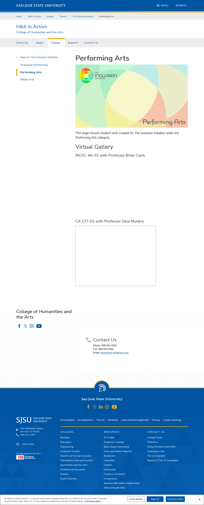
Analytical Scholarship (34, 65)
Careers (108, 465)
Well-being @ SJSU (115, 487)
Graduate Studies (70, 451)
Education (65, 442)
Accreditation (85, 420)
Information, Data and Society (76, 460)
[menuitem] (23, 42)
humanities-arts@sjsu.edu (114, 352)
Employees (110, 469)
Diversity (113, 420)
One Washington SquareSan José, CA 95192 (31, 430)
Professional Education (72, 469)
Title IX (100, 420)
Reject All (155, 499)
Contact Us (91, 42)
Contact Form (154, 437)
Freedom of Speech (114, 474)
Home (19, 16)
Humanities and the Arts (74, 465)
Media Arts (27, 79)
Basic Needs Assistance (116, 446)
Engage (49, 16)
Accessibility (67, 420)
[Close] (200, 499)
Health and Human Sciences (75, 455)
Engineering (66, 446)
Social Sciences (68, 478)
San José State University (41, 5)
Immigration (110, 478)
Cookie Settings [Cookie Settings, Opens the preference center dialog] (136, 499)
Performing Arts (106, 16)
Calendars (109, 460)
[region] (102, 500)
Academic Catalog (114, 442)
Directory (152, 442)
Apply (39, 42)
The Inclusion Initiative (82, 16)
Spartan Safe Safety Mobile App (121, 483)
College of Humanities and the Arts (39, 32)
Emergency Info (155, 451)
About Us (22, 42)
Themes (63, 16)
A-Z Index (109, 437)
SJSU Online (28, 444)
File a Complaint (156, 455)
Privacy (156, 420)
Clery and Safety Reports (118, 451)
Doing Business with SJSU (161, 446)
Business (65, 437)
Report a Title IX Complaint (162, 460)
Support (73, 42)
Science (64, 474)
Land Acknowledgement (135, 420)
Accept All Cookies (175, 499)
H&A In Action (34, 16)
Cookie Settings (172, 420)
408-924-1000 (27, 434)
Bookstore (109, 455)
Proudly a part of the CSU (28, 455)
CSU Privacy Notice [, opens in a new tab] (93, 501)
